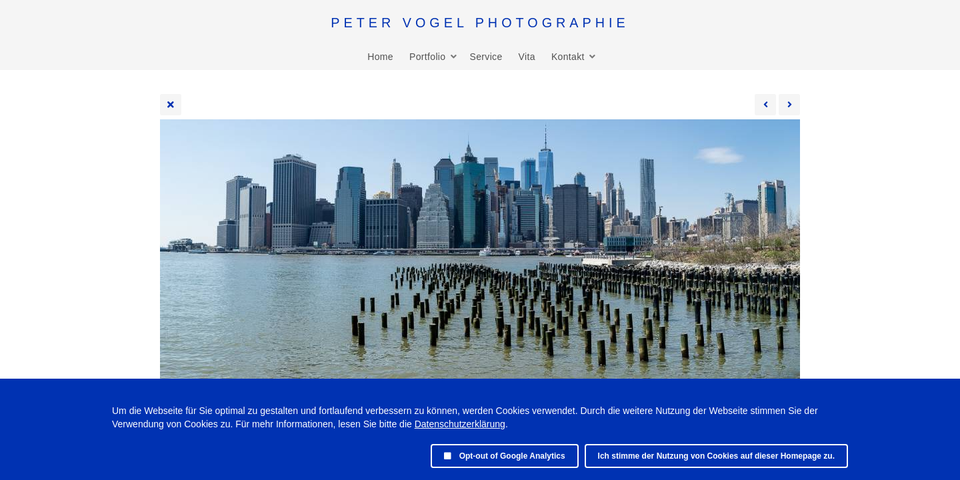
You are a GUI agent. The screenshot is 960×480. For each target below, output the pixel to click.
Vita (527, 56)
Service (485, 56)
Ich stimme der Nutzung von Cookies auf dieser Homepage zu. (716, 456)
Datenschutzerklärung (460, 424)
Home (380, 56)
